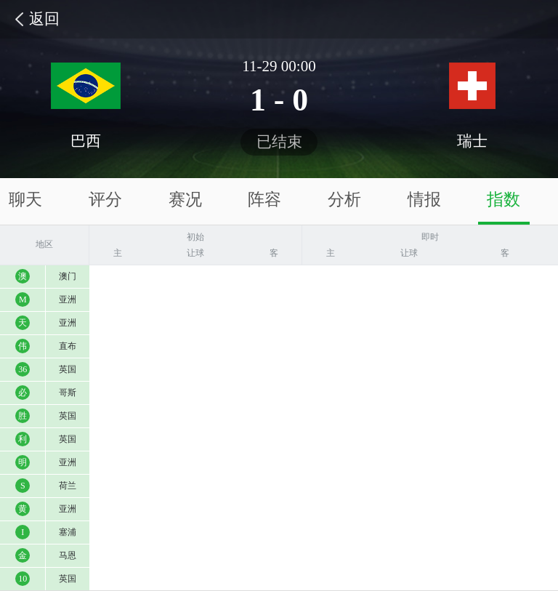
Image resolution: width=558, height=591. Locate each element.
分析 (344, 199)
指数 (503, 199)
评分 (105, 199)
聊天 (25, 199)
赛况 (185, 199)
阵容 (264, 199)
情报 (424, 199)
